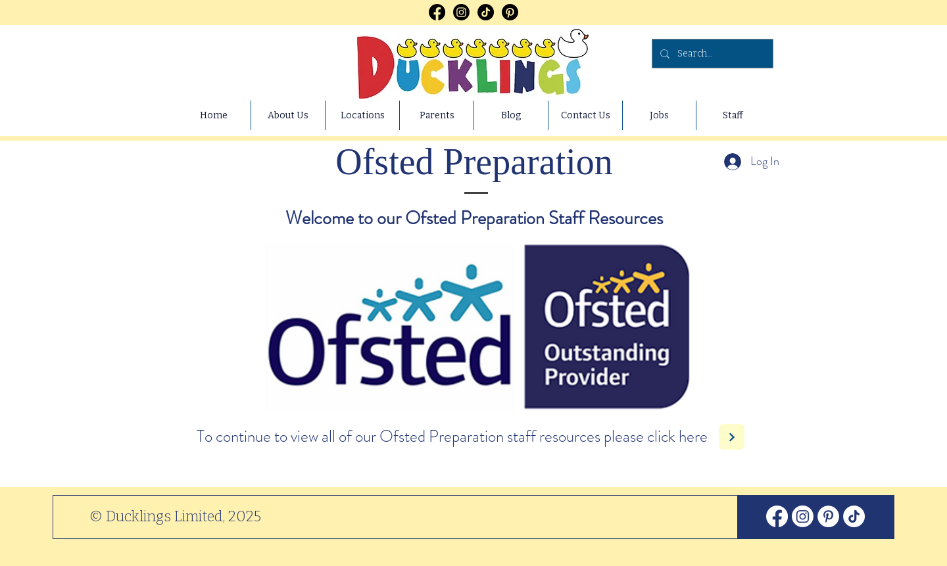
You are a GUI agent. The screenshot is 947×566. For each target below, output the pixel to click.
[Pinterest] (510, 12)
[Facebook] (437, 12)
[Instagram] (461, 12)
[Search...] (711, 53)
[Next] (731, 437)
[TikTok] (485, 12)
